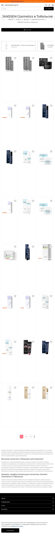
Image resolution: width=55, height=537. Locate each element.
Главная (10, 19)
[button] (51, 46)
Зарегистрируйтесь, (17, 1)
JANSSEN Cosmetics (38, 19)
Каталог (18, 19)
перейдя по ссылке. (17, 526)
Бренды (26, 19)
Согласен (10, 530)
